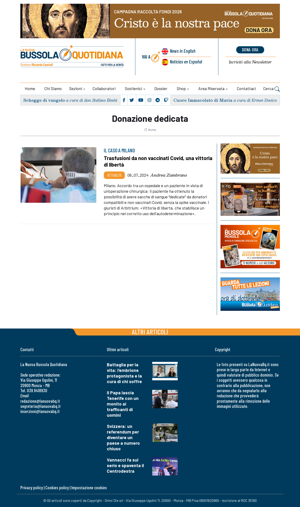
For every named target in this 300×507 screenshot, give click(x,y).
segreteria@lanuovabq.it (40, 406)
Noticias (185, 61)
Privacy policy (31, 487)
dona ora (250, 49)
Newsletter (250, 62)
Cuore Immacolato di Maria (202, 100)
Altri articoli (150, 332)
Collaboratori (104, 88)
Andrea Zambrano (168, 175)
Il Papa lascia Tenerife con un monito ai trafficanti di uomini (123, 404)
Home (30, 88)
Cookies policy (57, 487)
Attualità (114, 175)
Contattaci (246, 88)
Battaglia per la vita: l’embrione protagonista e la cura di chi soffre (124, 373)
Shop (181, 88)
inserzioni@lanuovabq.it (40, 411)
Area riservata (211, 88)
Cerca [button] (271, 89)
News (182, 51)
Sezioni (75, 88)
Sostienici (133, 88)
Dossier (160, 88)
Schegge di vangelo (44, 100)
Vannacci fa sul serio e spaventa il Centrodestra (125, 465)
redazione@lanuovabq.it (40, 401)
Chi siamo (53, 88)
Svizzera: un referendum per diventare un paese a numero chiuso (123, 437)
